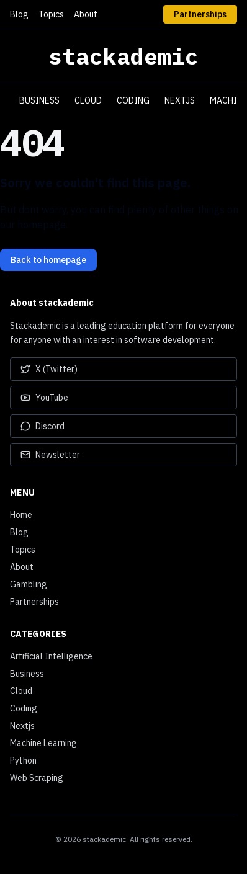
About (85, 14)
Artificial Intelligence (51, 656)
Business (39, 100)
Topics (51, 14)
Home (21, 514)
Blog (19, 14)
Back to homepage (48, 259)
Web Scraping (36, 777)
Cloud (88, 100)
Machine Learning (43, 743)
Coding (133, 100)
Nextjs (179, 100)
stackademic (123, 56)
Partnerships (200, 14)
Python (23, 760)
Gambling (28, 584)
